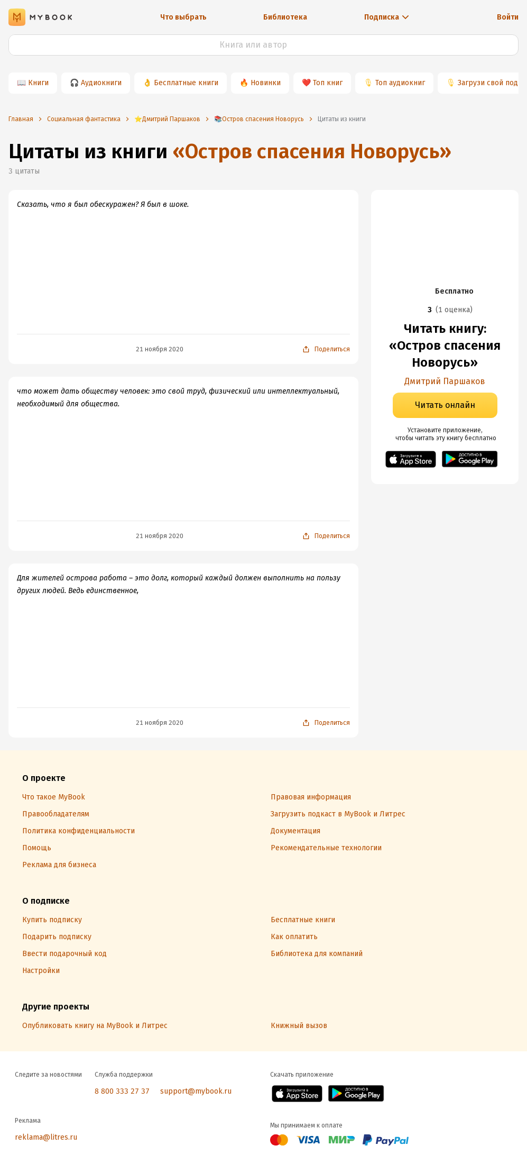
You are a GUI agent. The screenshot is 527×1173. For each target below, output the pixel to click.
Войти (508, 17)
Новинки (266, 82)
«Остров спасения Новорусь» (311, 151)
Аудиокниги (101, 82)
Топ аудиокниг (400, 82)
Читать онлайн (445, 405)
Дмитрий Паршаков (444, 381)
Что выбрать (183, 17)
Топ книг (328, 82)
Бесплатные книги (186, 82)
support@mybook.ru (196, 1091)
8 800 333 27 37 (122, 1091)
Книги (38, 82)
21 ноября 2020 (159, 349)
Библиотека (285, 17)
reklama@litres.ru (46, 1137)
